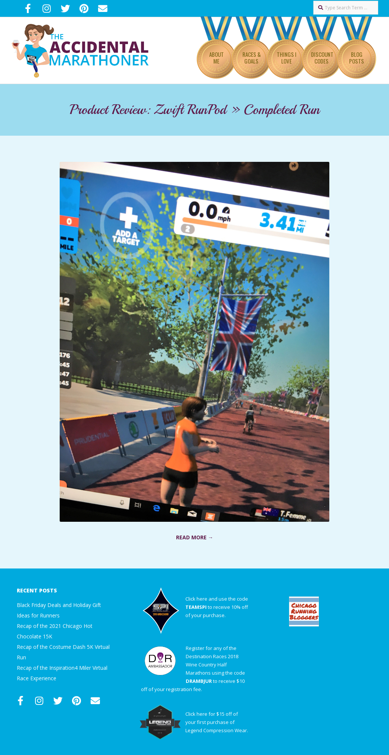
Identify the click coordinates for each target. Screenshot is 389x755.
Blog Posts (356, 57)
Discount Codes (322, 57)
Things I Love (287, 57)
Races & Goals (251, 57)
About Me (216, 57)
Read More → (194, 537)
